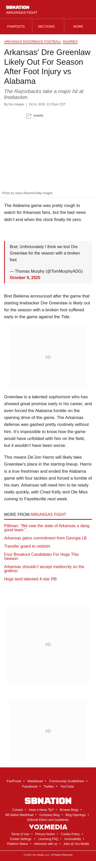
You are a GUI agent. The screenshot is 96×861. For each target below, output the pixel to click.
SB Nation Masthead (19, 815)
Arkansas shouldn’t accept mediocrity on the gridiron (44, 569)
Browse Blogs (69, 810)
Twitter (49, 786)
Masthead (35, 781)
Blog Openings (76, 815)
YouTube (67, 786)
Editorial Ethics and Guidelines (48, 820)
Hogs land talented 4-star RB (30, 579)
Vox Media (38, 854)
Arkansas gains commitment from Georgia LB (45, 538)
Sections (48, 26)
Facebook (29, 786)
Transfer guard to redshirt (27, 546)
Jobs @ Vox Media (76, 844)
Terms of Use (20, 834)
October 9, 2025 (25, 277)
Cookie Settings (20, 839)
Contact (17, 810)
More (80, 26)
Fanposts (16, 26)
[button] (35, 116)
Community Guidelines (66, 781)
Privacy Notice (45, 834)
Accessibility (72, 839)
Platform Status (17, 844)
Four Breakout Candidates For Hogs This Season (41, 556)
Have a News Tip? (41, 810)
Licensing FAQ (48, 839)
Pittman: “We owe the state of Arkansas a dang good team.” (46, 528)
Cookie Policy (70, 834)
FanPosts (14, 781)
